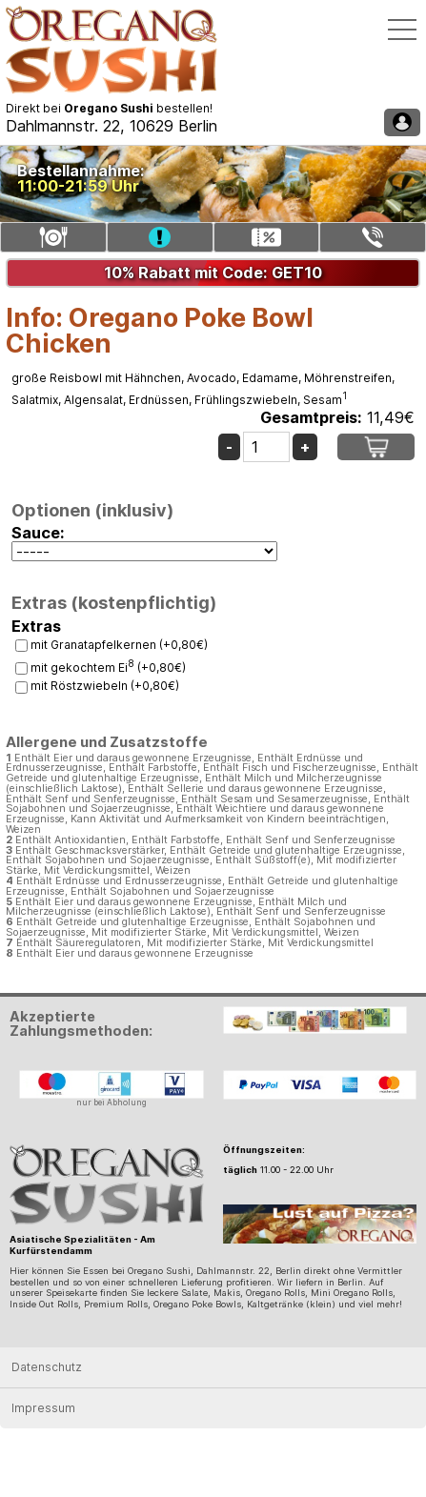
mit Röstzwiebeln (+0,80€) (104, 685)
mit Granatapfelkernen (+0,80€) (119, 644)
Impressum (43, 1408)
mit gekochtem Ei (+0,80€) (108, 667)
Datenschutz (46, 1367)
